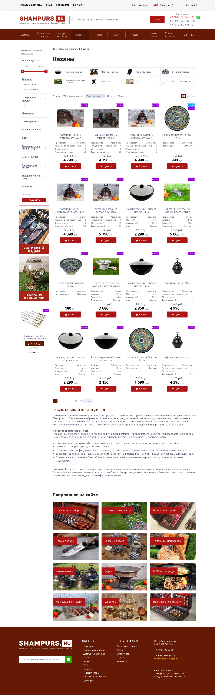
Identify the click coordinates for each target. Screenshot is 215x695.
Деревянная (30, 84)
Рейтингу (121, 96)
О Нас (49, 5)
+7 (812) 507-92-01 (182, 25)
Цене (109, 96)
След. (88, 401)
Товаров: (57, 96)
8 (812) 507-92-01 (174, 673)
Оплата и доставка (31, 5)
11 (76, 401)
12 (81, 401)
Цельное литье (31, 89)
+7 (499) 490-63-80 (182, 21)
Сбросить (26, 194)
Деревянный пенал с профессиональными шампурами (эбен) (34, 337)
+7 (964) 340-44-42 (182, 17)
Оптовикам (62, 5)
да (25, 105)
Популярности (93, 96)
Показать (34, 200)
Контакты (78, 5)
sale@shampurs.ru (163, 643)
